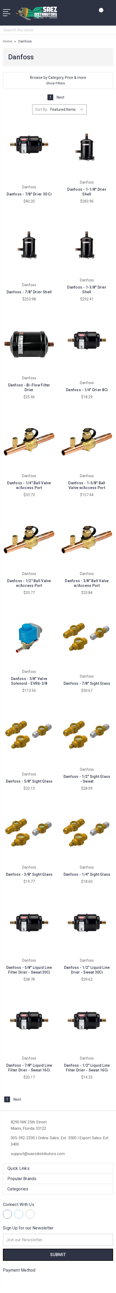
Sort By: (41, 109)
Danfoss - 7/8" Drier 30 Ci (29, 194)
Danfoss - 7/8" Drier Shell (29, 292)
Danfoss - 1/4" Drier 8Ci (87, 390)
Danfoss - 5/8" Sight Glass (29, 781)
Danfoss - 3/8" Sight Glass (29, 874)
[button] (58, 80)
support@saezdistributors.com (38, 1153)
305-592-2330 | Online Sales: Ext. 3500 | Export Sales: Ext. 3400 (60, 1141)
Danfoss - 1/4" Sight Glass (87, 874)
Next (63, 97)
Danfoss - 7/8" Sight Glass (87, 683)
